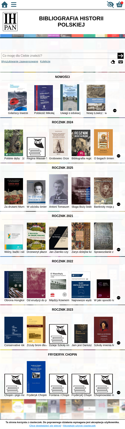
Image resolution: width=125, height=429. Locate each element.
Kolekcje (45, 61)
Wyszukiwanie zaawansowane (19, 61)
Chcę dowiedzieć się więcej (45, 425)
